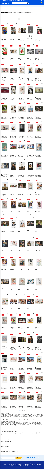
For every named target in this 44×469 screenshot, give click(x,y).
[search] (19, 19)
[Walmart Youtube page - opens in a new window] (32, 457)
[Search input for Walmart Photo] (19, 3)
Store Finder (10, 0)
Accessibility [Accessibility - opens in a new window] (9, 464)
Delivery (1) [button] (10, 12)
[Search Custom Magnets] (9, 19)
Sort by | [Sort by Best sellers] (35, 14)
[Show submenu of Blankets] (36, 6)
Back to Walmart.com (5, 0)
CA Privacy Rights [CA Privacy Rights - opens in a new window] (38, 464)
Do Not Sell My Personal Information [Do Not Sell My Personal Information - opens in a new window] (21, 465)
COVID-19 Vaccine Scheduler (36, 463)
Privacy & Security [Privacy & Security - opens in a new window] (32, 464)
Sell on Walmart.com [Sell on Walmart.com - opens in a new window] (25, 463)
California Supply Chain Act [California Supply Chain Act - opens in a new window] (11, 465)
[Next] (26, 410)
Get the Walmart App (21, 464)
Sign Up (18, 457)
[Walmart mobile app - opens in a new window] (39, 457)
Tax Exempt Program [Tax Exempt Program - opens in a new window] (14, 464)
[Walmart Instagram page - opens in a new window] (34, 457)
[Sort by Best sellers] (40, 14)
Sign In (41, 0)
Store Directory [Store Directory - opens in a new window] (11, 463)
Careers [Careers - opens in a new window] (15, 463)
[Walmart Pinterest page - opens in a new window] (30, 457)
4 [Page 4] (24, 410)
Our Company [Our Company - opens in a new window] (19, 463)
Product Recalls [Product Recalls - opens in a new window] (4, 464)
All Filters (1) (4, 12)
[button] (5, 23)
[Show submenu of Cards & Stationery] (23, 6)
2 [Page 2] (20, 410)
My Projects (14, 0)
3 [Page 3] (22, 410)
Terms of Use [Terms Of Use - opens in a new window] (27, 464)
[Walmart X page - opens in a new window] (28, 457)
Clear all (33, 12)
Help (31, 3)
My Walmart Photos (19, 0)
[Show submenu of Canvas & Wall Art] (32, 6)
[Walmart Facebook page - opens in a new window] (27, 457)
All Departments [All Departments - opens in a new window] (5, 463)
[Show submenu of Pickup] (14, 6)
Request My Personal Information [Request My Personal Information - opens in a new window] (32, 465)
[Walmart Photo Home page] (6, 3)
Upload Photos (24, 0)
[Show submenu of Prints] (17, 6)
